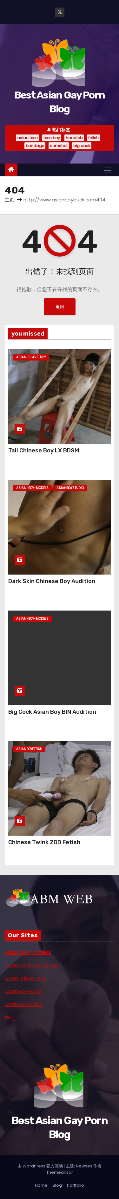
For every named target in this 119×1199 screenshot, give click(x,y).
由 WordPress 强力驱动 (40, 1166)
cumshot (59, 145)
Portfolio (75, 1185)
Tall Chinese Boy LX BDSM (43, 450)
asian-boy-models (32, 488)
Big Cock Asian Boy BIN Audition (52, 711)
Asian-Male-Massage (31, 965)
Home (41, 1185)
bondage (35, 145)
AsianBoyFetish (23, 991)
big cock (81, 145)
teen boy (51, 137)
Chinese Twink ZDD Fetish (44, 842)
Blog (10, 1017)
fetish (93, 137)
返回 (60, 306)
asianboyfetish (29, 749)
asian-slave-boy (31, 357)
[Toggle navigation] (107, 169)
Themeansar (59, 1172)
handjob (74, 137)
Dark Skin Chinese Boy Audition (51, 581)
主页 (9, 199)
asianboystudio (70, 488)
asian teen (27, 137)
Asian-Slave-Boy (25, 978)
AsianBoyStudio (24, 1004)
